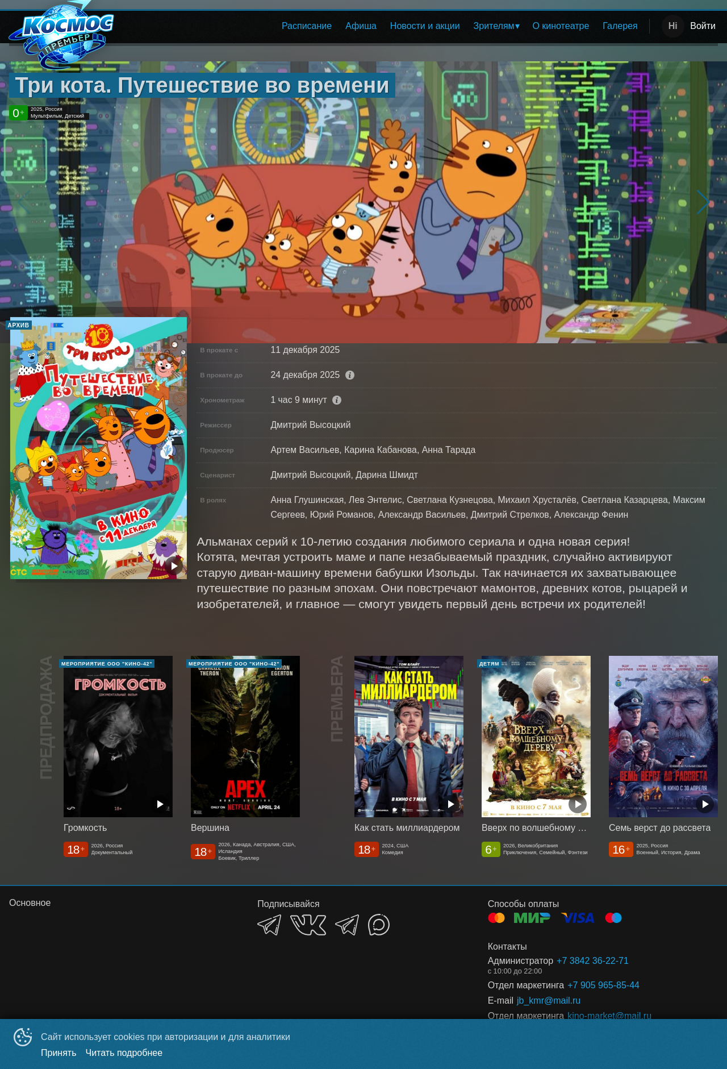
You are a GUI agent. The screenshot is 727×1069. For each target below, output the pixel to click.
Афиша (361, 26)
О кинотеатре (560, 26)
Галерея (620, 26)
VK (308, 924)
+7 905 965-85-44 (603, 985)
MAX (379, 924)
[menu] (385, 26)
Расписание (307, 26)
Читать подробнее (124, 1053)
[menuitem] (307, 26)
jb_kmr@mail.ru (548, 1000)
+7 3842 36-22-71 (593, 961)
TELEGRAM (269, 924)
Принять (59, 1053)
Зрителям (494, 26)
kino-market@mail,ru (609, 1016)
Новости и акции (425, 26)
